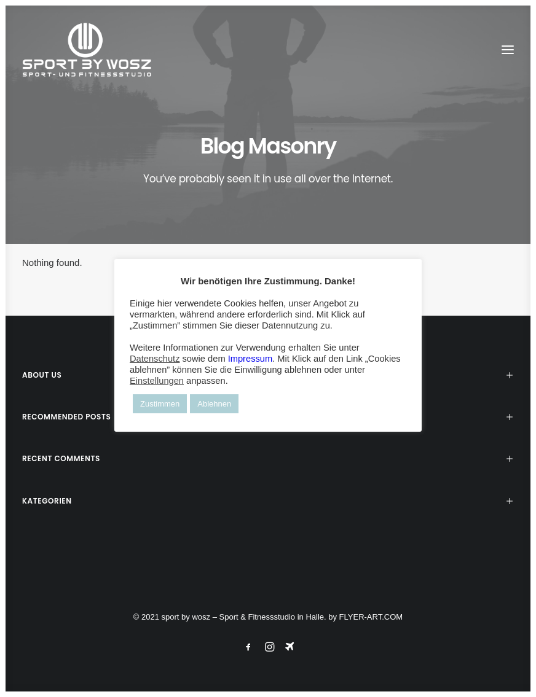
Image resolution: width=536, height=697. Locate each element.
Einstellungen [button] (157, 381)
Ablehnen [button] (214, 403)
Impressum (250, 359)
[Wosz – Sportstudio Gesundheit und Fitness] (93, 49)
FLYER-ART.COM (371, 616)
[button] (507, 50)
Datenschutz (154, 359)
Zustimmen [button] (159, 403)
